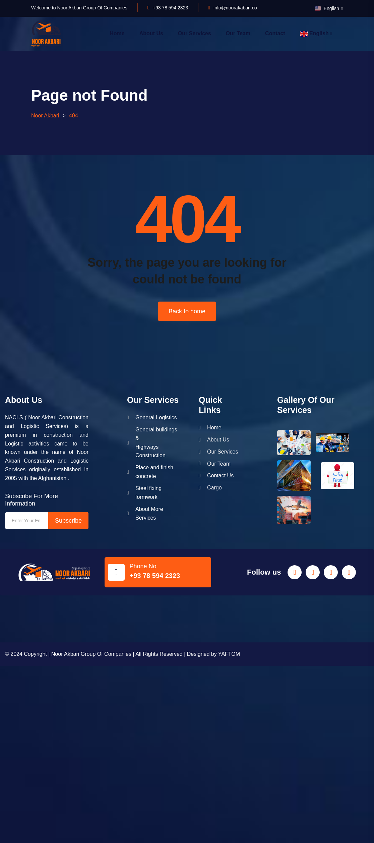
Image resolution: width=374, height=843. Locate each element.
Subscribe (68, 520)
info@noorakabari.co (235, 7)
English (327, 8)
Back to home (187, 311)
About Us (151, 33)
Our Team (238, 33)
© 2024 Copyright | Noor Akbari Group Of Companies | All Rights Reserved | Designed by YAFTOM (122, 654)
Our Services (194, 33)
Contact (275, 33)
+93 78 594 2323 (170, 7)
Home (117, 33)
